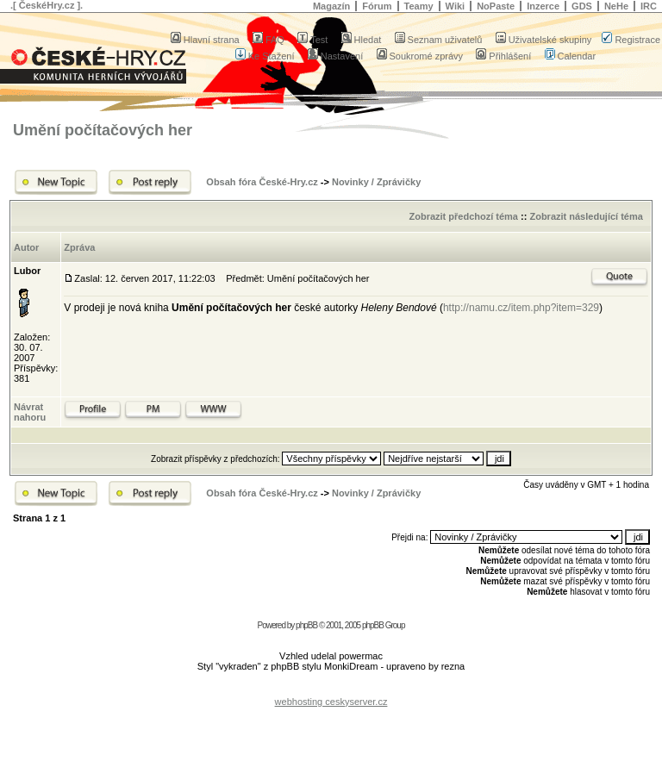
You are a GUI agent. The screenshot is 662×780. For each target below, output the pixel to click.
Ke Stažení (265, 56)
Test (312, 39)
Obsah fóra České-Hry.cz (261, 182)
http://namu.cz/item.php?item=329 (521, 308)
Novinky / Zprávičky (376, 182)
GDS (581, 6)
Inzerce (543, 6)
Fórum (376, 6)
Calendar (570, 56)
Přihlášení (503, 56)
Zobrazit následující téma (585, 216)
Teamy (419, 6)
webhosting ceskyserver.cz (331, 701)
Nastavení (336, 56)
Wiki (455, 6)
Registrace (631, 39)
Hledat (361, 39)
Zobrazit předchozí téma (463, 216)
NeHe (616, 6)
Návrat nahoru (30, 412)
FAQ (268, 39)
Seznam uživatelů (439, 39)
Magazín (331, 6)
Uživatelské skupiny (544, 39)
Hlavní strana (205, 39)
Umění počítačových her (102, 130)
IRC (648, 6)
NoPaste (496, 6)
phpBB (306, 625)
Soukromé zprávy (420, 56)
